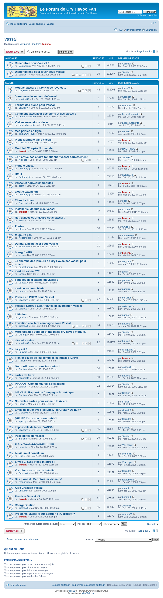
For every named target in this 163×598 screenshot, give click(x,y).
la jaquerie (127, 349)
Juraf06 (126, 157)
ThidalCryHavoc (27, 134)
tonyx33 (126, 88)
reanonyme (25, 482)
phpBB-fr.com (88, 593)
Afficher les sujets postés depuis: (49, 524)
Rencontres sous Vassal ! (32, 63)
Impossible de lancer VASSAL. (35, 427)
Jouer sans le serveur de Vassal (36, 96)
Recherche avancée (146, 15)
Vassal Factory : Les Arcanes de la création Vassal (48, 305)
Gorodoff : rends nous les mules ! (37, 366)
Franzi (22, 404)
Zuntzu (19, 226)
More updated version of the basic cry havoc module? (51, 331)
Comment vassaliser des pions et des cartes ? (45, 113)
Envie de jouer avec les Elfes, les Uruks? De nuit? (48, 409)
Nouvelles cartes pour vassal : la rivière (41, 401)
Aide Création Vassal (28, 487)
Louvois (126, 323)
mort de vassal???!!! (28, 271)
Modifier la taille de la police (153, 23)
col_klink (23, 90)
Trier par (88, 524)
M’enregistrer (134, 30)
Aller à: (89, 539)
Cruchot (23, 142)
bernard (126, 131)
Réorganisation (25, 505)
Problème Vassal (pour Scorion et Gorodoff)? (45, 513)
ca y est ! (21, 349)
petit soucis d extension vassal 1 (36, 279)
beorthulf (126, 497)
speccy (22, 421)
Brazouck (24, 203)
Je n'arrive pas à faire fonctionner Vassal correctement (51, 157)
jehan (22, 255)
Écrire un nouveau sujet (14, 51)
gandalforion (25, 267)
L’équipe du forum (61, 585)
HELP (18, 174)
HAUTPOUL (128, 149)
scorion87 (24, 99)
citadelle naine (24, 340)
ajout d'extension (26, 191)
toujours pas (23, 235)
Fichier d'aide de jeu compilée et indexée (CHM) (46, 357)
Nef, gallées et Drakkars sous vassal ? (40, 217)
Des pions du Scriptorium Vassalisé (38, 479)
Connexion (151, 30)
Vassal (50, 24)
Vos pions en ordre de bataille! (35, 470)
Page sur (143, 51)
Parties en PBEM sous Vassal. (35, 297)
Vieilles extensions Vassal (32, 122)
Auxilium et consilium (29, 453)
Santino (126, 72)
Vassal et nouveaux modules (34, 183)
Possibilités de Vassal (29, 435)
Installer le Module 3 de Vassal (35, 209)
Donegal (23, 334)
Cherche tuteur (25, 200)
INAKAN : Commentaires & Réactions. (40, 383)
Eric (21, 456)
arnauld (23, 490)
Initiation (21, 314)
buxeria (46, 44)
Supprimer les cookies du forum (88, 585)
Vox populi (25, 44)
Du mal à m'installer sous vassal (36, 243)
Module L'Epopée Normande (34, 148)
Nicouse (23, 160)
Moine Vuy (24, 246)
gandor (22, 317)
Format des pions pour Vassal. (35, 105)
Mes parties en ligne (28, 131)
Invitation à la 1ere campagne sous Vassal (43, 323)
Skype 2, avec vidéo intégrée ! (35, 461)
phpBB (72, 591)
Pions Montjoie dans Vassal (33, 139)
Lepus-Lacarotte (27, 116)
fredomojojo (25, 168)
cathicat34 (127, 175)
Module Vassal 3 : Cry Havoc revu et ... (40, 87)
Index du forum (18, 24)
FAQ (120, 30)
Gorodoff (126, 63)
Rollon (22, 360)
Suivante (151, 524)
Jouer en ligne (37, 24)
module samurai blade (29, 288)
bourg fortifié (23, 252)
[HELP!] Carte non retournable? (36, 418)
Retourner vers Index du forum (22, 539)
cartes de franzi (25, 375)
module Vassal (24, 165)
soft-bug (23, 308)
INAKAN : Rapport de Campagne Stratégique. (45, 392)
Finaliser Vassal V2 (27, 496)
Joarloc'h (36, 44)
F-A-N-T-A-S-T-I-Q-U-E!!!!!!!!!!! (34, 444)
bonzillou (126, 297)
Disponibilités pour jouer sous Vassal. (40, 71)
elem (21, 186)
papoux (23, 282)
